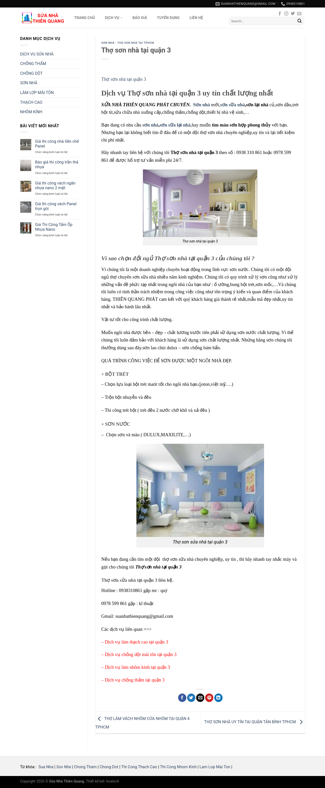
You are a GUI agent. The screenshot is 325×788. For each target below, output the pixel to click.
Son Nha (63, 766)
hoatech (112, 781)
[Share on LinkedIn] (218, 698)
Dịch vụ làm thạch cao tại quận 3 (136, 641)
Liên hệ (196, 18)
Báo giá (140, 18)
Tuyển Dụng (168, 18)
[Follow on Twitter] (293, 14)
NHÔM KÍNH (31, 112)
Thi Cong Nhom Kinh (178, 766)
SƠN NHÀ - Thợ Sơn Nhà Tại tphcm (127, 42)
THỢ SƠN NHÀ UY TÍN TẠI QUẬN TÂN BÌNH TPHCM (254, 722)
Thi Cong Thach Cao (139, 766)
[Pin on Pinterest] (209, 698)
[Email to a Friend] (200, 698)
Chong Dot (109, 766)
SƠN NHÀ (28, 82)
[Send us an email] (299, 14)
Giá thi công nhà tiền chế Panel (57, 143)
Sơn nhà (201, 104)
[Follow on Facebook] (280, 14)
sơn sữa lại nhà (175, 125)
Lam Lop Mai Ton (215, 766)
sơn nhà (150, 125)
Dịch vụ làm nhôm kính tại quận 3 (137, 667)
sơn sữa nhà (232, 104)
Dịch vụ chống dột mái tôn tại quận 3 (141, 654)
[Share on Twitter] (191, 698)
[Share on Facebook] (182, 698)
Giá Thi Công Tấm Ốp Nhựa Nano (53, 227)
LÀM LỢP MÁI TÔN (37, 92)
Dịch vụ (114, 18)
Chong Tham (85, 766)
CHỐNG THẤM (33, 63)
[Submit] (299, 21)
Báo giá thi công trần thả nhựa (56, 164)
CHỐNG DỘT (31, 73)
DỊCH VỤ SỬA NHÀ (37, 54)
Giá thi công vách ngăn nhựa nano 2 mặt (55, 185)
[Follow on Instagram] (286, 14)
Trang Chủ (84, 18)
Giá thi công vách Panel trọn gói (55, 206)
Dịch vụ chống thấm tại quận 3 (135, 679)
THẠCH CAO (31, 102)
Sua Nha (45, 766)
